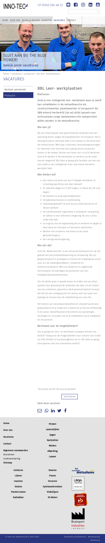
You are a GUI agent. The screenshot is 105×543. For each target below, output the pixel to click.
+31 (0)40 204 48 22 (50, 5)
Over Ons (15, 20)
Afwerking (52, 451)
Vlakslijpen (52, 492)
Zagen (52, 435)
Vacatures (59, 20)
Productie (9, 95)
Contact (71, 20)
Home (5, 20)
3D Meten (52, 497)
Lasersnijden (52, 429)
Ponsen (52, 424)
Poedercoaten (18, 492)
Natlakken (18, 497)
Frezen (52, 475)
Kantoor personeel (15, 89)
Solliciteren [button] (70, 396)
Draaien (53, 470)
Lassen (52, 456)
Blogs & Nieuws (31, 20)
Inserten (18, 481)
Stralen (18, 486)
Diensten (46, 20)
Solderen (18, 470)
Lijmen (18, 475)
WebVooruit (80, 537)
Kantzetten (52, 440)
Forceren (52, 481)
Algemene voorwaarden (15, 450)
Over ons (7, 430)
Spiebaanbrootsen (52, 486)
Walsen (52, 445)
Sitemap (7, 462)
